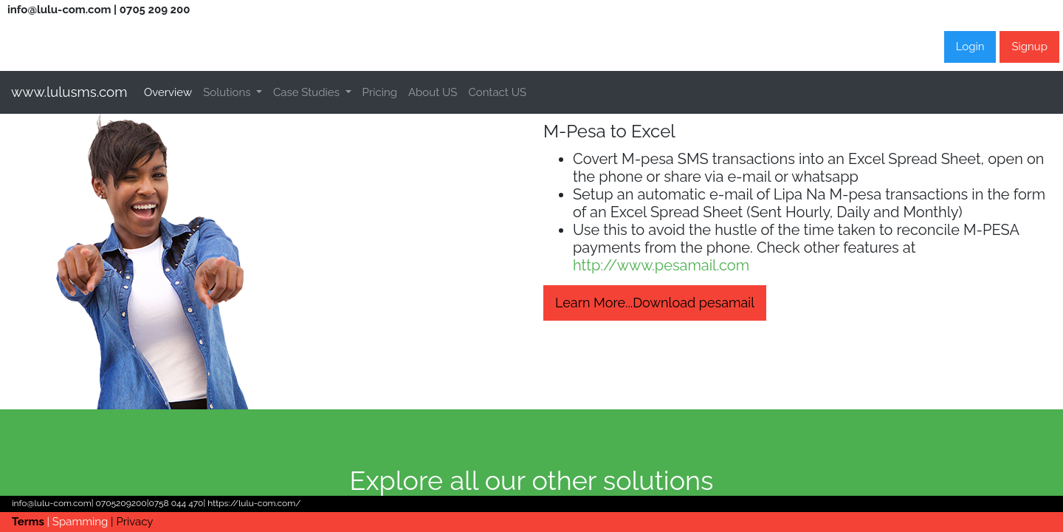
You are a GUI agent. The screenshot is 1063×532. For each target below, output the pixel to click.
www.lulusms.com (69, 91)
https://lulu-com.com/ (252, 503)
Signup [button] (1029, 46)
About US (433, 92)
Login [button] (970, 46)
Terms (29, 521)
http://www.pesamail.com (661, 265)
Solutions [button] (228, 92)
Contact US (497, 92)
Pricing (379, 92)
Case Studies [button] (308, 92)
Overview (171, 90)
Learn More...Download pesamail (654, 302)
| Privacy (132, 521)
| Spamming (79, 521)
